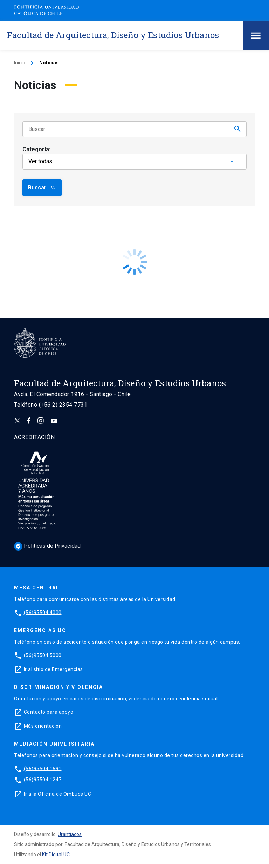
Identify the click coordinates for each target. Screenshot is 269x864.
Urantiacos (70, 834)
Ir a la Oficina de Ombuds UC (57, 793)
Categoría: (36, 149)
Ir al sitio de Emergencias (53, 669)
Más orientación (43, 725)
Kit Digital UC (56, 854)
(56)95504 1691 (43, 768)
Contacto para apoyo (49, 711)
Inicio (19, 62)
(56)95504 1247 (43, 779)
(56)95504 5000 (43, 655)
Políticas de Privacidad (47, 545)
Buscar (42, 187)
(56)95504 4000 (43, 612)
